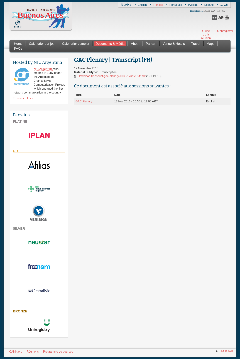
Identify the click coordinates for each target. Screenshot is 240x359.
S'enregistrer (222, 30)
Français (158, 4)
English (142, 4)
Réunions (33, 351)
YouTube (227, 17)
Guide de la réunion (206, 34)
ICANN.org (15, 351)
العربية (224, 4)
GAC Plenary (83, 101)
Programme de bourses (58, 351)
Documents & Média (109, 43)
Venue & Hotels (174, 43)
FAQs (18, 48)
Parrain (151, 43)
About (135, 43)
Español (209, 4)
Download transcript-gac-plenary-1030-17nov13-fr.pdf (111, 76)
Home (18, 43)
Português (176, 4)
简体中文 (126, 4)
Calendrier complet (75, 43)
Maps (210, 43)
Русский (193, 4)
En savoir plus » (23, 98)
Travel (195, 43)
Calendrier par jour (42, 43)
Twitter (221, 17)
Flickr (214, 17)
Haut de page (226, 351)
